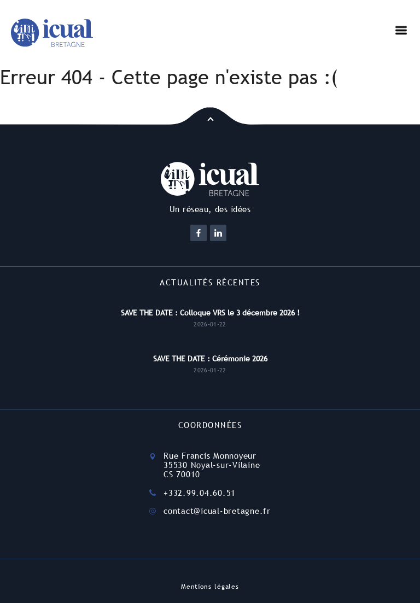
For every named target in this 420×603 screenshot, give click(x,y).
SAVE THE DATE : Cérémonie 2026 (210, 358)
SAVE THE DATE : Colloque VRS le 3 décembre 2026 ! (210, 312)
